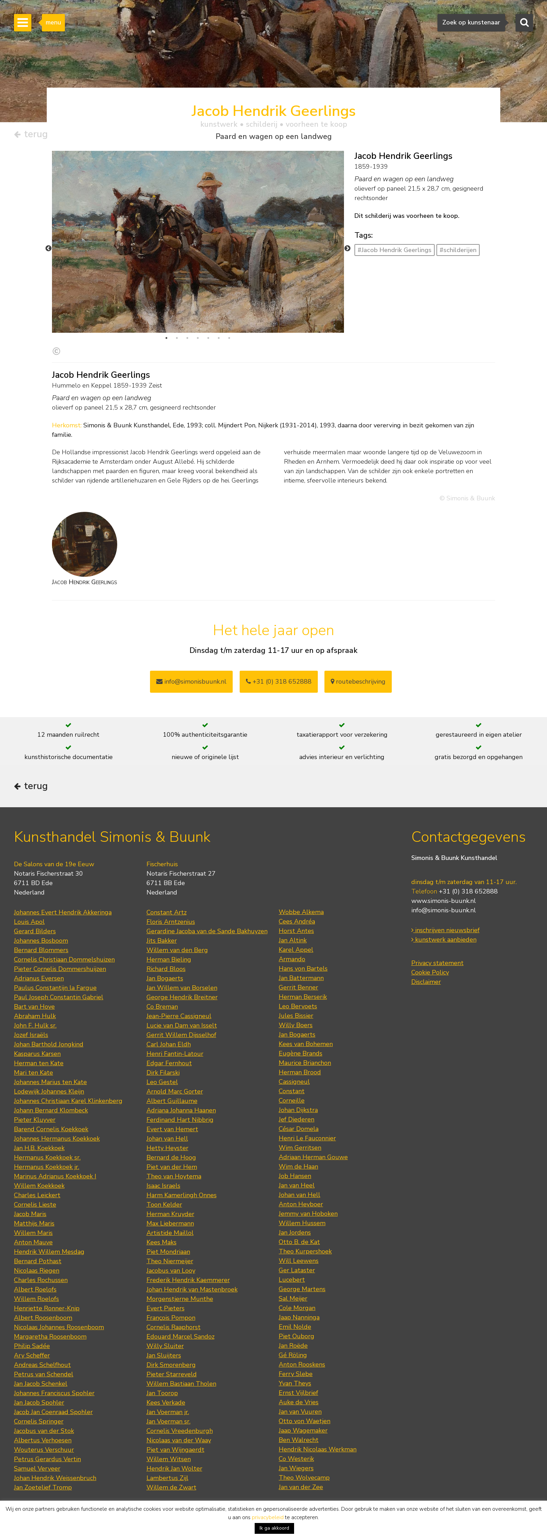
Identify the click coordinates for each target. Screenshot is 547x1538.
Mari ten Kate (33, 1072)
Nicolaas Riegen (36, 1270)
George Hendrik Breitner (182, 997)
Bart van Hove (34, 1006)
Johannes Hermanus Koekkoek (57, 1138)
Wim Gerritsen (300, 1147)
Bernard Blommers (41, 950)
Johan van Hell (167, 1138)
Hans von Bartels (303, 968)
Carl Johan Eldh (169, 1044)
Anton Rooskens (302, 1364)
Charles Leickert (37, 1195)
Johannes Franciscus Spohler (54, 1393)
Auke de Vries (299, 1402)
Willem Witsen (169, 1459)
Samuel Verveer (37, 1468)
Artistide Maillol (170, 1233)
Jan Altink (293, 940)
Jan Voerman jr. (168, 1412)
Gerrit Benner (298, 987)
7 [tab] (229, 337)
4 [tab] (197, 337)
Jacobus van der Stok (44, 1431)
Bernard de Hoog (171, 1157)
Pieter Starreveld (172, 1374)
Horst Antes (296, 931)
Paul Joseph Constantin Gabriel (58, 997)
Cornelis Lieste (35, 1204)
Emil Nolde (295, 1327)
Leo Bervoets (298, 1006)
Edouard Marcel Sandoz (181, 1336)
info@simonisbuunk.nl (191, 681)
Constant (292, 1091)
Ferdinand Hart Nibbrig (180, 1120)
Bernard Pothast (37, 1261)
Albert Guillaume (172, 1101)
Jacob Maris (30, 1214)
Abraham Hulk (35, 1016)
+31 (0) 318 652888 (279, 681)
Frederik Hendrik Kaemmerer (188, 1280)
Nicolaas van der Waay (179, 1440)
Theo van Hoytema (174, 1176)
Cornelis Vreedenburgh (180, 1431)
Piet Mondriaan (168, 1252)
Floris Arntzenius (171, 922)
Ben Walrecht (299, 1440)
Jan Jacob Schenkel (40, 1383)
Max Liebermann (170, 1223)
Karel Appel (296, 949)
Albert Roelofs (35, 1289)
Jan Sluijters (164, 1355)
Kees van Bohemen (306, 1044)
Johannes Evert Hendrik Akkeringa (63, 912)
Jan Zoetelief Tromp (43, 1487)
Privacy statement (437, 963)
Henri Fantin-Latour (175, 1054)
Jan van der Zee (301, 1487)
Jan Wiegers (296, 1468)
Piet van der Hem (172, 1167)
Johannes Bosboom (41, 940)
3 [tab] (187, 337)
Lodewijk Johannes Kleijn (49, 1091)
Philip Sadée (32, 1346)
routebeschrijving (358, 681)
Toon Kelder (164, 1204)
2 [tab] (176, 337)
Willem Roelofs (36, 1299)
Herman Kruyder (170, 1214)
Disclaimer (426, 982)
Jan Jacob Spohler (39, 1402)
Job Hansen (295, 1176)
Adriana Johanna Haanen (181, 1110)
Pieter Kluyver (34, 1120)
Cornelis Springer (38, 1421)
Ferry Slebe (296, 1374)
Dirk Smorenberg (171, 1365)
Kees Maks (162, 1242)
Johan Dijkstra (298, 1110)
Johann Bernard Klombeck (51, 1110)
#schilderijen (458, 250)
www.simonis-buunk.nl (443, 901)
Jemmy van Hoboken (308, 1213)
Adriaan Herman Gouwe (313, 1157)
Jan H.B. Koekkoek (39, 1148)
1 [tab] (166, 337)
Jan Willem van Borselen (182, 988)
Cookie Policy (430, 972)
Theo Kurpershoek (305, 1251)
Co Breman (162, 1006)
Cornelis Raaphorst (174, 1327)
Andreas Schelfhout (42, 1365)
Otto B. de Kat (299, 1242)
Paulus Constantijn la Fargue (55, 988)
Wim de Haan (298, 1166)
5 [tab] (208, 337)
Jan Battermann (301, 978)
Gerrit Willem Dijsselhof (181, 1035)
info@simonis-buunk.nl (443, 910)
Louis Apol (29, 922)
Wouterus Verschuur (44, 1449)
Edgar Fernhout (169, 1063)
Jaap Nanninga (299, 1317)
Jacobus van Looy (171, 1270)
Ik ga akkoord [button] (274, 1528)
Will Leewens (299, 1261)
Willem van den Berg (177, 950)
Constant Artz (167, 912)
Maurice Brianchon (305, 1063)
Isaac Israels (163, 1186)
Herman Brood (300, 1072)
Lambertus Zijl (167, 1478)
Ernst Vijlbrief (298, 1393)
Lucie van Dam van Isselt (182, 1025)
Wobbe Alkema (301, 912)
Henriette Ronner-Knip (47, 1308)
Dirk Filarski (163, 1072)
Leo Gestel (162, 1082)
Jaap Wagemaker (303, 1430)
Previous (48, 249)
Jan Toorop (162, 1393)
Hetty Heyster (167, 1148)
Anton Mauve (33, 1242)
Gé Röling (293, 1355)
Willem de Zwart (171, 1487)
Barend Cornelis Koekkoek (51, 1129)
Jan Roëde (293, 1345)
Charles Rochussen (41, 1280)
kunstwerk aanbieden (444, 939)
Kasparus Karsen (37, 1054)
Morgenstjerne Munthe (180, 1299)
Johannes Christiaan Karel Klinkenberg (68, 1101)
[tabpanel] (198, 259)
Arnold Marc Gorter (175, 1091)
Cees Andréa (297, 921)
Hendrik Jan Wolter (174, 1468)
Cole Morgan (297, 1308)
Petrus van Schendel (43, 1374)
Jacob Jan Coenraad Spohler (53, 1412)
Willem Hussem (302, 1223)
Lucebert (292, 1279)
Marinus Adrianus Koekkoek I (55, 1176)
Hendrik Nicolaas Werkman (318, 1449)
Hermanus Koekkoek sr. (47, 1157)
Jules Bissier (296, 1015)
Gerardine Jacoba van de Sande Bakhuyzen (207, 931)
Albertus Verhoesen (43, 1440)
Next (347, 249)
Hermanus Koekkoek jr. (46, 1167)
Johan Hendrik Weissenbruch (55, 1478)
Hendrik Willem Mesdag (49, 1252)
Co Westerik (296, 1459)
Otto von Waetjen (304, 1421)
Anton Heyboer (301, 1204)
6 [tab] (218, 337)
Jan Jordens (295, 1232)
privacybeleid (268, 1517)
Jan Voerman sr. (168, 1421)
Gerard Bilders (35, 931)
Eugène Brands (300, 1053)
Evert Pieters (166, 1308)
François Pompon (171, 1317)
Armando (292, 959)
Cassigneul (294, 1081)
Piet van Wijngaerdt (175, 1449)
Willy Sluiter (165, 1346)
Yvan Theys (295, 1383)
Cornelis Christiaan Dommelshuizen (64, 959)
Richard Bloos (166, 969)
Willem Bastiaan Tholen (181, 1383)
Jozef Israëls (31, 1035)
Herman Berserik (303, 997)
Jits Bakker (162, 940)
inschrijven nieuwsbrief (445, 930)
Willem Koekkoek (39, 1186)
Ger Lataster (297, 1270)
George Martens (302, 1289)
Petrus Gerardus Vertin (47, 1459)
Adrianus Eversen (39, 978)
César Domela (299, 1129)
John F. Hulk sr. (35, 1025)
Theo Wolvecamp (304, 1477)
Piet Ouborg (296, 1336)
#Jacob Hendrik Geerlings (395, 250)
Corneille (292, 1100)
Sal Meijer (293, 1298)
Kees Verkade (166, 1402)
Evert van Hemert (172, 1129)
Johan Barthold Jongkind (48, 1044)
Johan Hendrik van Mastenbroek (192, 1289)
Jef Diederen (296, 1119)
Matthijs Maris (34, 1223)
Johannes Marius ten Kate (50, 1082)
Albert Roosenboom (43, 1317)
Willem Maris (33, 1233)
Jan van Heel (297, 1185)
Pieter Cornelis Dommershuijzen (60, 969)
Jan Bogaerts (165, 978)
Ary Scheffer (32, 1355)
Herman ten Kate (38, 1063)
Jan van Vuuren (300, 1411)
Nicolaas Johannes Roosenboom (59, 1327)
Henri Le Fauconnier (307, 1138)
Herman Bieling (169, 959)
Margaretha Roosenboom (50, 1336)
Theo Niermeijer (170, 1261)
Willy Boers (296, 1025)
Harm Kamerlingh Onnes (182, 1195)
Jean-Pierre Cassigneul (179, 1016)
